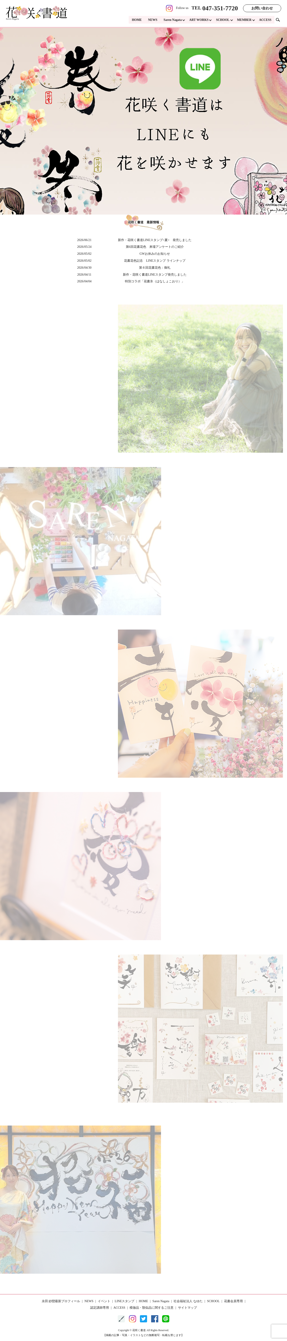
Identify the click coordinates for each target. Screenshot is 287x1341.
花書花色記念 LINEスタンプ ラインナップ (154, 260)
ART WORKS (198, 20)
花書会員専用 (233, 1301)
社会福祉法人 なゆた (188, 1301)
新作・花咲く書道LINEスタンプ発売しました (155, 274)
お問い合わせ (262, 8)
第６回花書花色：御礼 (154, 267)
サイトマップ (187, 1307)
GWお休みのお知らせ (154, 253)
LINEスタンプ (125, 1301)
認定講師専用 (99, 1307)
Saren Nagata (171, 20)
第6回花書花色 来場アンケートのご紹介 (155, 246)
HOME (135, 20)
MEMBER (244, 20)
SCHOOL (222, 20)
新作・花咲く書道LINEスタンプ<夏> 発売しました (154, 240)
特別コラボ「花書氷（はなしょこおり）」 (155, 281)
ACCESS (265, 20)
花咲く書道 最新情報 (143, 222)
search (279, 20)
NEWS (151, 20)
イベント (104, 1301)
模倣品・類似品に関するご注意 (152, 1307)
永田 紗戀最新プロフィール (61, 1301)
